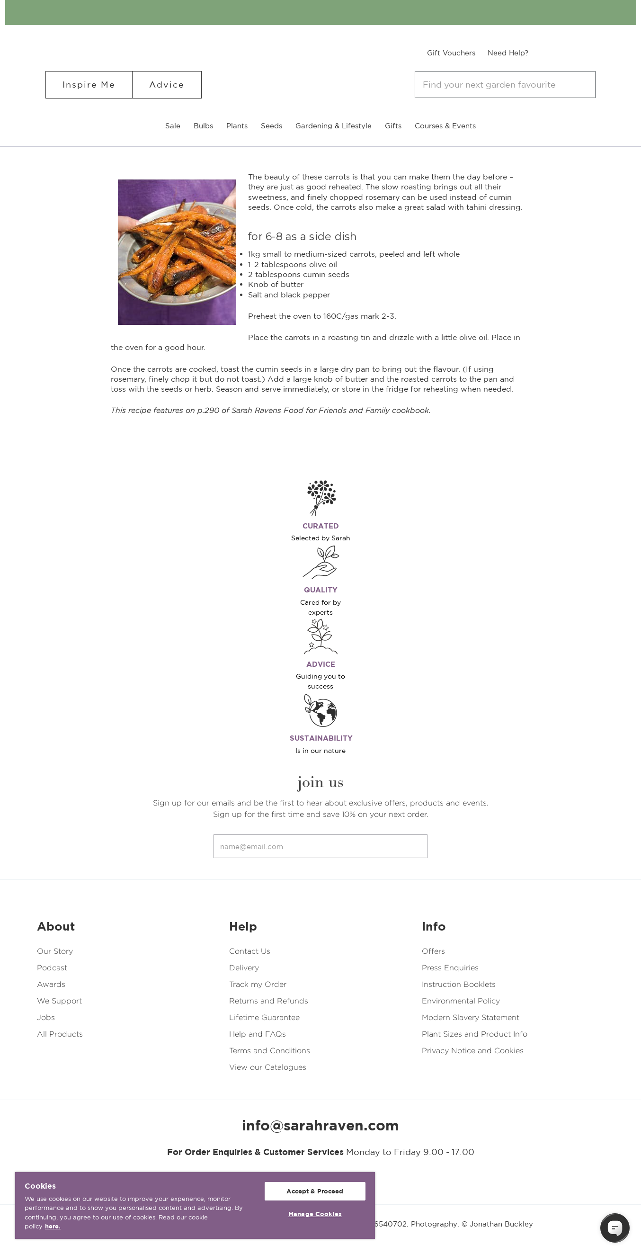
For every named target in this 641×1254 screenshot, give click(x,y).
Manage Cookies (315, 1214)
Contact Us (249, 951)
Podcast (52, 968)
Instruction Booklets (459, 984)
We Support (59, 1001)
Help (243, 926)
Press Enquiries (450, 968)
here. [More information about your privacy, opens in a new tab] (53, 1226)
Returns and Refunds (268, 1001)
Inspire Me (89, 84)
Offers (433, 951)
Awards (51, 984)
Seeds (271, 126)
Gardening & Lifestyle (333, 126)
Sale (172, 126)
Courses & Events (445, 126)
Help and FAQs (257, 1034)
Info (434, 926)
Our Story (55, 951)
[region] (195, 1205)
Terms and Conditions (269, 1051)
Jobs (46, 1017)
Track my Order (257, 984)
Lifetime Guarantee (264, 1017)
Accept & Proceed (314, 1191)
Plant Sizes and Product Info (474, 1034)
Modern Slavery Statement (470, 1017)
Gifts (393, 126)
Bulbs (203, 126)
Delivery (244, 968)
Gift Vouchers (451, 53)
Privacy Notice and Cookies (473, 1051)
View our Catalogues (267, 1067)
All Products (60, 1034)
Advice (167, 84)
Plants (237, 126)
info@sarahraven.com (320, 1125)
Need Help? (508, 53)
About (56, 926)
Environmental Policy (461, 1001)
